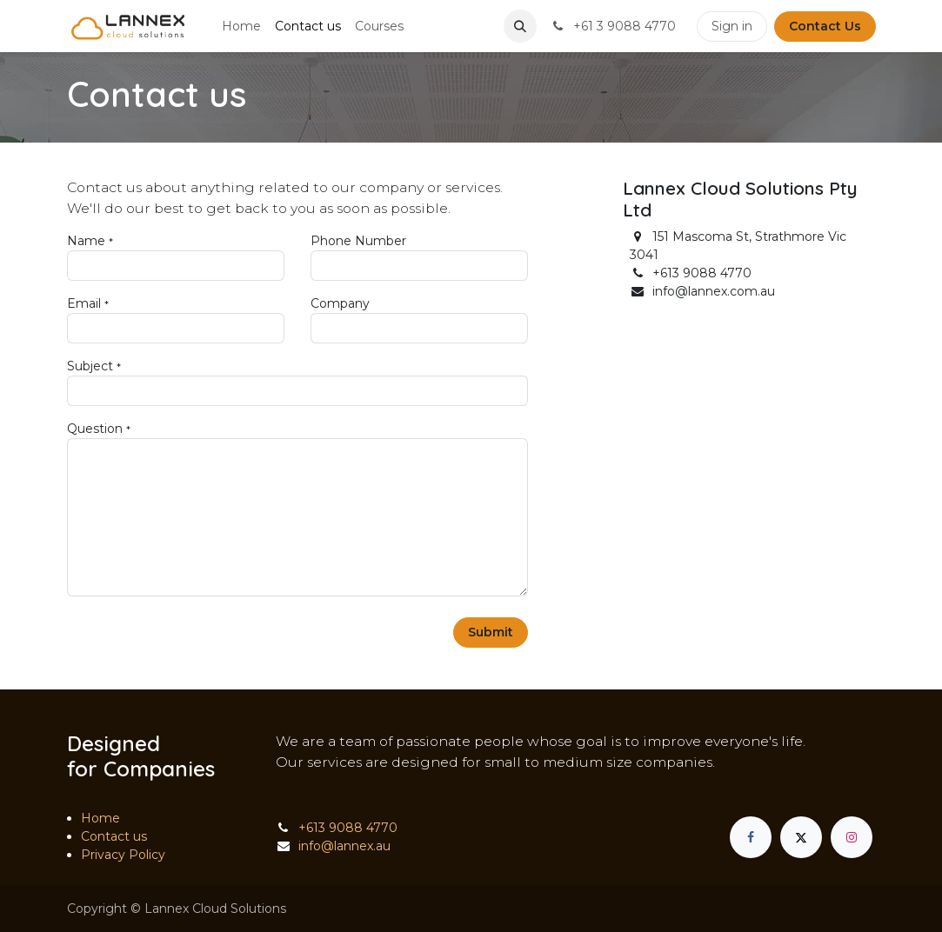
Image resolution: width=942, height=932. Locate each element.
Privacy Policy (123, 854)
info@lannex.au (344, 846)
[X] (801, 837)
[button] (520, 26)
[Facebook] (751, 837)
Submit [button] (490, 632)
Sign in (732, 26)
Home (100, 818)
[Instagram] (851, 837)
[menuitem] (241, 26)
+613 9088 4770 (348, 827)
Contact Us (825, 26)
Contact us (114, 836)
